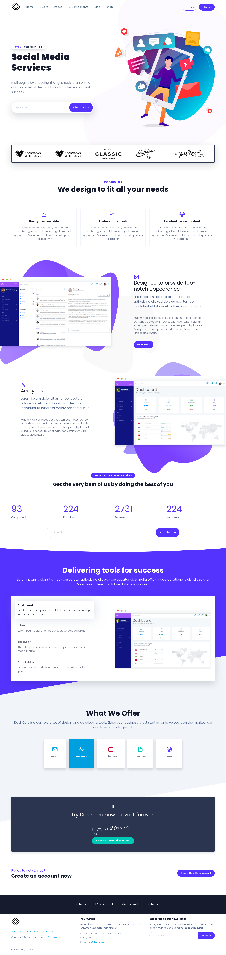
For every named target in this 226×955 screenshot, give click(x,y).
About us (16, 931)
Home (30, 6)
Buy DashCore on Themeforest (113, 840)
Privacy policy (18, 949)
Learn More (143, 344)
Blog (97, 6)
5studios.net (54, 937)
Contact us (47, 931)
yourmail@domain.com (94, 942)
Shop (110, 6)
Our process (31, 931)
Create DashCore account (196, 873)
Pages (58, 6)
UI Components (78, 6)
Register (206, 935)
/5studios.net (79, 904)
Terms (31, 949)
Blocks (44, 6)
